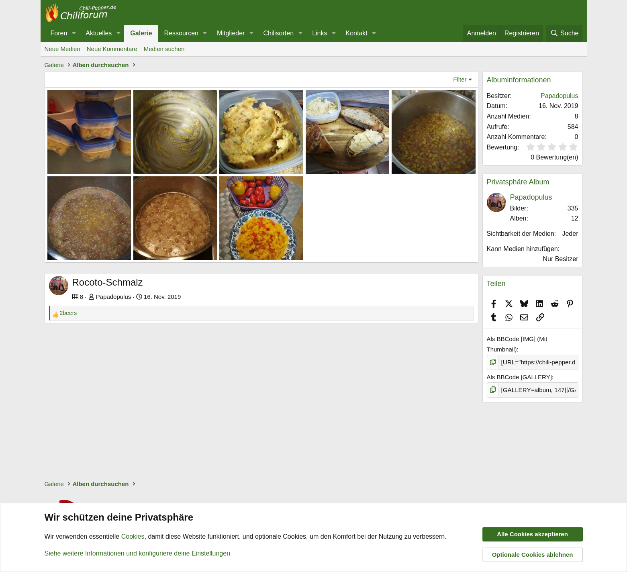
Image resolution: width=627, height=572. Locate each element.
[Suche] (564, 33)
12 (574, 218)
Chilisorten (278, 33)
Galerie (141, 33)
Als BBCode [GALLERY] (519, 377)
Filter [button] (459, 79)
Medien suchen (164, 48)
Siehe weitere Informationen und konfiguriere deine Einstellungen (138, 553)
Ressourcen (181, 33)
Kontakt (357, 33)
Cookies (133, 536)
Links (319, 33)
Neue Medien (62, 48)
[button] (74, 33)
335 (573, 208)
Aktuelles (99, 33)
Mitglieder (231, 33)
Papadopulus (113, 296)
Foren (59, 33)
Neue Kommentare (112, 48)
